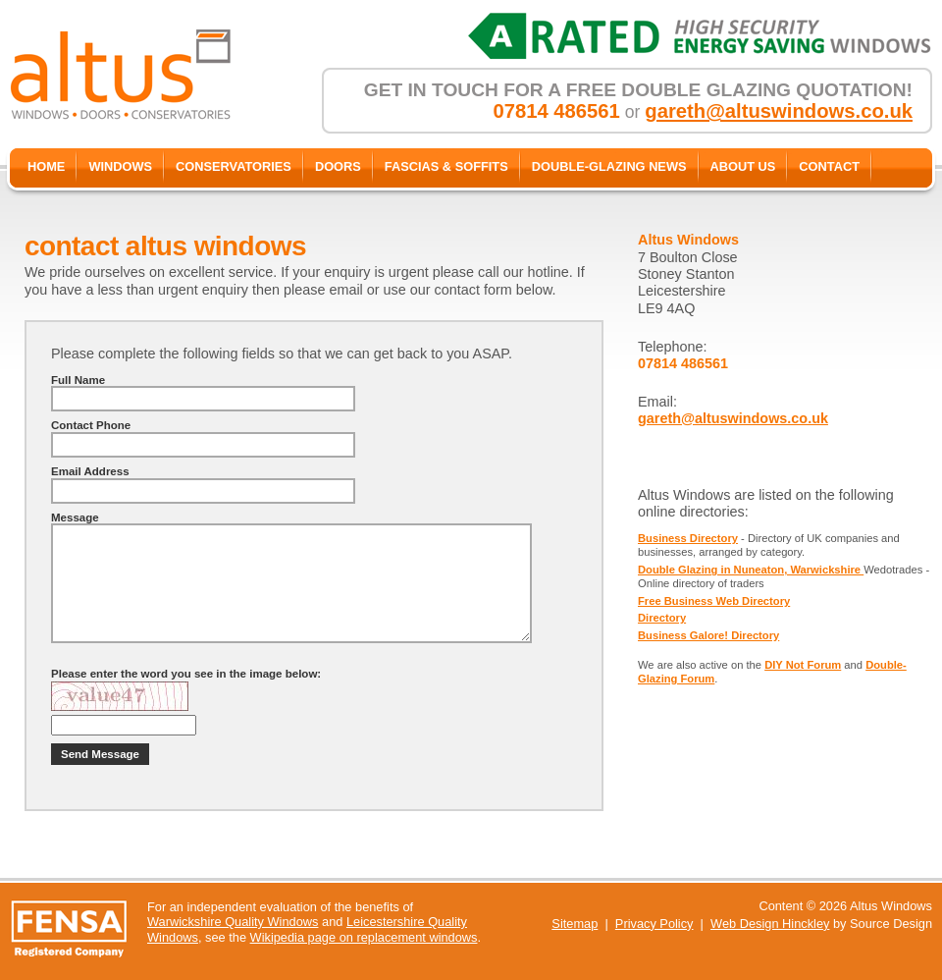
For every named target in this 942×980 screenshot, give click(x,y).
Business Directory (688, 538)
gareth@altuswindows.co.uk (779, 111)
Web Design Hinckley (769, 923)
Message (75, 517)
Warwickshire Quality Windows (232, 921)
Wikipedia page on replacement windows (364, 937)
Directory (662, 618)
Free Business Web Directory (714, 601)
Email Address (90, 471)
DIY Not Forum (802, 665)
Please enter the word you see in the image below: (186, 674)
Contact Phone (91, 425)
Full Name (78, 380)
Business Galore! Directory (708, 635)
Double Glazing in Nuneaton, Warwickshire (751, 569)
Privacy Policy (654, 923)
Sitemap (574, 923)
